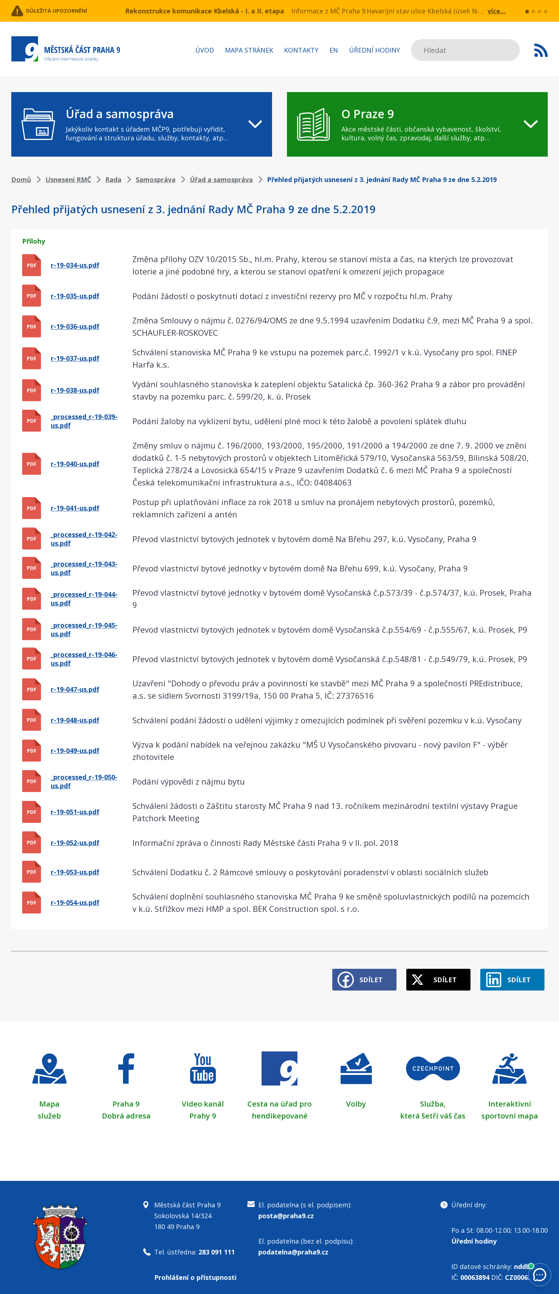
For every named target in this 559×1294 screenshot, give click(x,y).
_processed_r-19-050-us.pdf (84, 781)
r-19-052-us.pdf (75, 842)
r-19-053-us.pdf (75, 872)
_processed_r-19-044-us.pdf (84, 598)
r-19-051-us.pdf (75, 811)
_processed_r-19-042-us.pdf (84, 538)
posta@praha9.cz (286, 1208)
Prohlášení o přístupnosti (195, 1270)
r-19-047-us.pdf (75, 689)
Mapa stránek (249, 50)
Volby (356, 1096)
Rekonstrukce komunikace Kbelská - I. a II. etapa (204, 11)
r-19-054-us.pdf (75, 902)
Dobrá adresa (126, 1108)
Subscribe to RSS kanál (541, 50)
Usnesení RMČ (68, 179)
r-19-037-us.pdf (75, 358)
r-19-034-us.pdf (75, 265)
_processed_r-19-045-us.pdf (84, 629)
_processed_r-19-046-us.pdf (84, 658)
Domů (21, 179)
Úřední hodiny (374, 50)
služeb (49, 1108)
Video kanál (203, 1096)
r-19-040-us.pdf (75, 463)
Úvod (204, 50)
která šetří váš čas (433, 1108)
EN (333, 50)
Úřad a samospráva (221, 179)
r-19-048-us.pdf (75, 720)
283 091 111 (216, 1245)
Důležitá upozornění (70, 11)
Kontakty (301, 50)
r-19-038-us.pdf (75, 390)
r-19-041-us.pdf (75, 508)
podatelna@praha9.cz (293, 1245)
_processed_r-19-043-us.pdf (84, 568)
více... (497, 11)
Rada (113, 179)
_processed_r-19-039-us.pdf (84, 421)
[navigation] (141, 124)
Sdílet (347, 973)
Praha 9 (126, 1096)
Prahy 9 (203, 1108)
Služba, (433, 1096)
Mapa (49, 1096)
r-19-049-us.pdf (75, 750)
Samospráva (156, 179)
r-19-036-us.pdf (75, 326)
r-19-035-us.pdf (75, 296)
